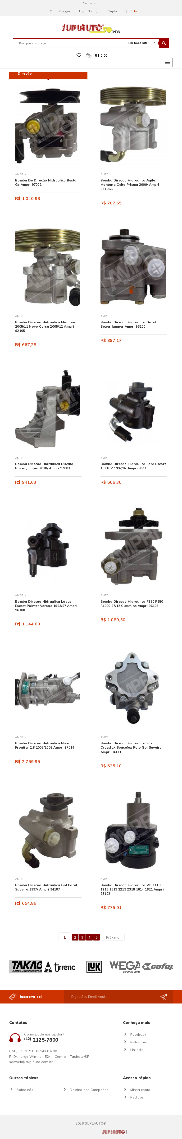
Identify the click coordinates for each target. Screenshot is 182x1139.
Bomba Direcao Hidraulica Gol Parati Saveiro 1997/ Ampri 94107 (46, 887)
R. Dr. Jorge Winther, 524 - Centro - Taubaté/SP (49, 1056)
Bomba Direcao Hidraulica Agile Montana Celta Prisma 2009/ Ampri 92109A (129, 184)
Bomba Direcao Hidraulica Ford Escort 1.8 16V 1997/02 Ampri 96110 (133, 466)
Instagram (138, 1042)
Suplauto (115, 11)
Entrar (135, 11)
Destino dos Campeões (89, 1090)
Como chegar (60, 11)
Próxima (113, 937)
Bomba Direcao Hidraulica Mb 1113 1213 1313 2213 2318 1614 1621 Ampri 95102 (132, 889)
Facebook (138, 1034)
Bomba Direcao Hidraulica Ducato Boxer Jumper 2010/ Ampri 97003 (44, 466)
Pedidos (137, 1097)
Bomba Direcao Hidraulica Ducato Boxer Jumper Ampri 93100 (129, 324)
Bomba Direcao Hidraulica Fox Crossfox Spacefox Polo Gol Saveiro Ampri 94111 (131, 747)
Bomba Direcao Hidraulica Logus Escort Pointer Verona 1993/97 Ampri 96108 (46, 605)
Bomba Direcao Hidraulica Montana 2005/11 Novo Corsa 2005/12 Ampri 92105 (45, 326)
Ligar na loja (89, 11)
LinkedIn (136, 1050)
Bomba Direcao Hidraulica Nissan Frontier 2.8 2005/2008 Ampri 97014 (44, 745)
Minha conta (140, 1090)
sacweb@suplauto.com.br (31, 1062)
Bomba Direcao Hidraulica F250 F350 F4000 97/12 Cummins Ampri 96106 (131, 603)
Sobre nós (25, 1090)
